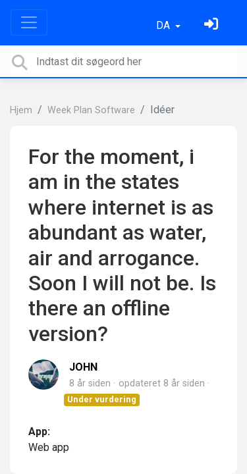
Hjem (21, 110)
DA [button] (164, 25)
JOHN (83, 367)
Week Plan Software (91, 110)
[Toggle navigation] (29, 22)
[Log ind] (213, 25)
